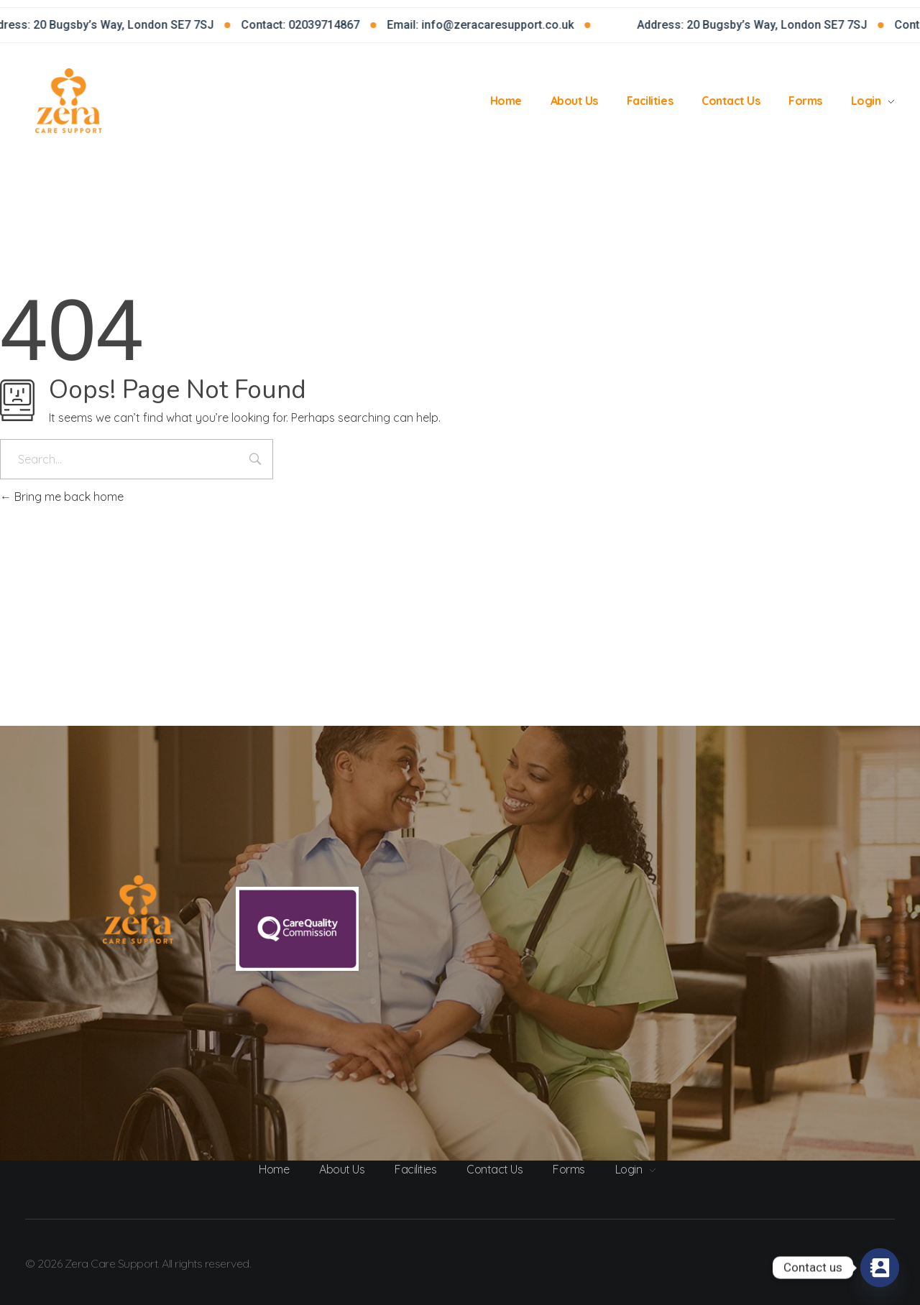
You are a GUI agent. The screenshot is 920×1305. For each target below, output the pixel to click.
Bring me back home (62, 496)
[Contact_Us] (879, 1267)
